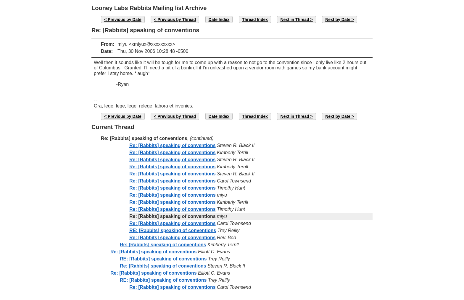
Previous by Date (124, 19)
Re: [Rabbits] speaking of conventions (172, 145)
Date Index (219, 19)
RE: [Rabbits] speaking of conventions (172, 230)
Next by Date (337, 19)
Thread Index (255, 19)
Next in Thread (294, 19)
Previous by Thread (176, 19)
